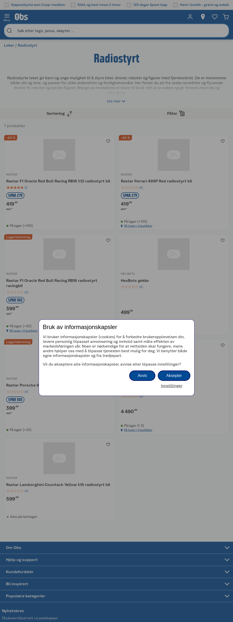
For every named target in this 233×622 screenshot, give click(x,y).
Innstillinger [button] (171, 385)
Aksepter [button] (174, 375)
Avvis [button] (142, 375)
